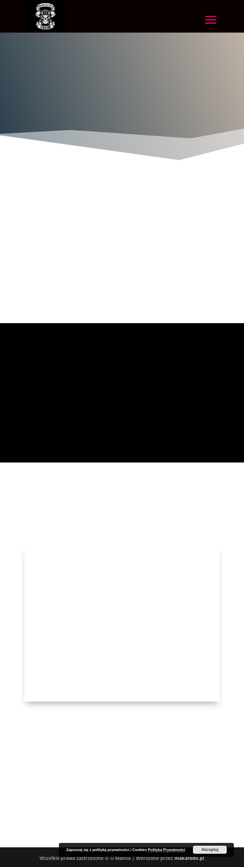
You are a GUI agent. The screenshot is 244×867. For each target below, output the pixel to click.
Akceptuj (210, 849)
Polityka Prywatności (166, 850)
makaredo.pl (189, 858)
